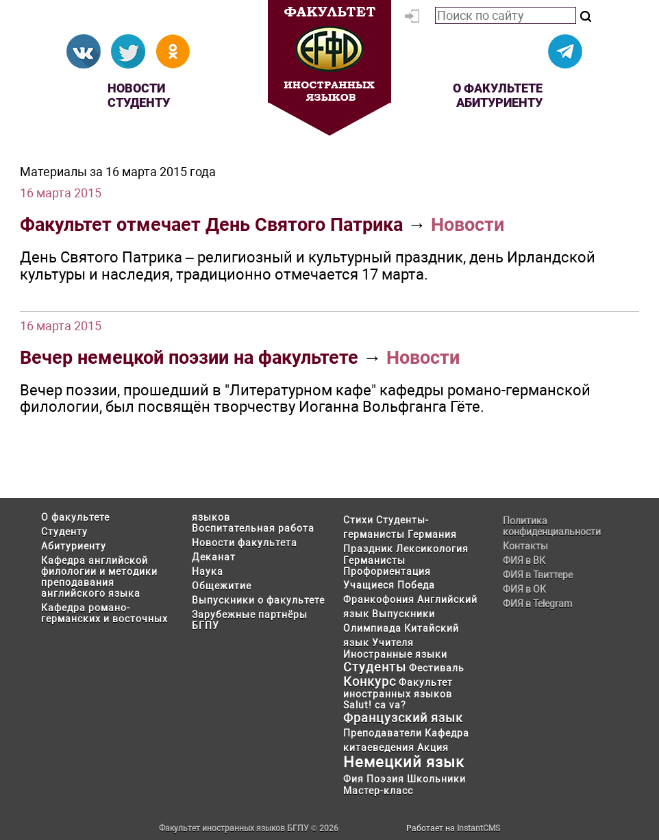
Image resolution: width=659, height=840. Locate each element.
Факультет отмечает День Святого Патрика (211, 225)
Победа (416, 585)
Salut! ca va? (374, 705)
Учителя (393, 642)
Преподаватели (382, 733)
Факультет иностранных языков (398, 688)
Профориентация (387, 571)
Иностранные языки (395, 654)
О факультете (498, 88)
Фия (353, 779)
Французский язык (403, 718)
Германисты (374, 560)
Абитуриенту (499, 102)
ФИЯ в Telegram (537, 603)
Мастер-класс (378, 790)
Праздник (368, 548)
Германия (432, 534)
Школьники (436, 779)
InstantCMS (478, 828)
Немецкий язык (403, 762)
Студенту (139, 102)
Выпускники (403, 613)
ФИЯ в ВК (524, 560)
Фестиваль (436, 668)
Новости (136, 88)
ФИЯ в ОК (524, 589)
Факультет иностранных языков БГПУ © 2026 (248, 828)
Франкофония (378, 599)
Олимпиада (372, 628)
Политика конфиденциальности (552, 526)
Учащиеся (369, 585)
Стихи (358, 520)
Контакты (525, 546)
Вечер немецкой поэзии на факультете (189, 358)
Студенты (374, 667)
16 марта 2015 (60, 193)
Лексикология (432, 548)
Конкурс (369, 681)
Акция (433, 747)
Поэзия (385, 779)
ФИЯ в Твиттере (538, 574)
